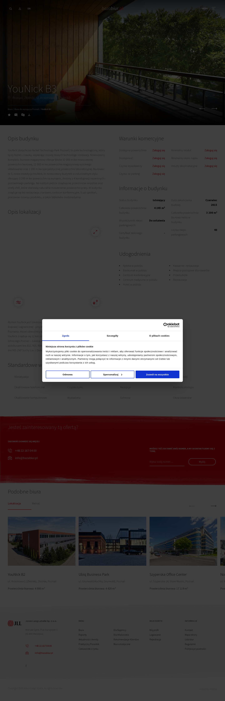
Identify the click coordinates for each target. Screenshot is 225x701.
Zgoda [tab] (65, 335)
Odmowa (67, 374)
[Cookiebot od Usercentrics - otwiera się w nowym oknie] (165, 325)
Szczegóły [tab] (112, 335)
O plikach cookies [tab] (159, 335)
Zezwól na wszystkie (157, 374)
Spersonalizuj (112, 374)
